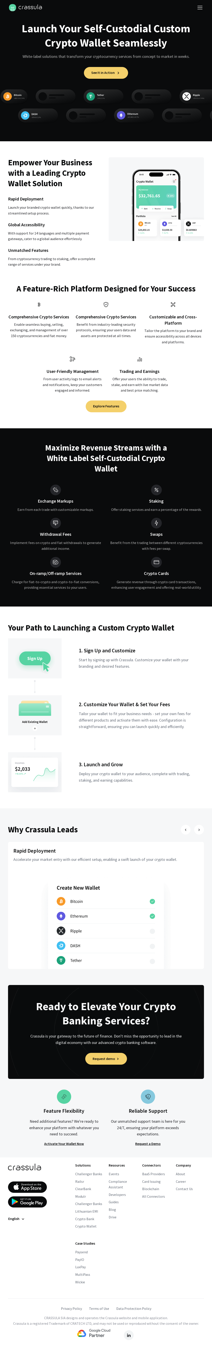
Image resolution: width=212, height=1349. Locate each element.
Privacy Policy (71, 1308)
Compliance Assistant (118, 1184)
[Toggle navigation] (199, 8)
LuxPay (80, 1267)
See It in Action (106, 72)
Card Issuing (151, 1181)
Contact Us (184, 1189)
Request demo (106, 1058)
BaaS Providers (153, 1174)
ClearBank (83, 1189)
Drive (112, 1217)
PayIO (79, 1259)
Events (114, 1174)
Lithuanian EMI (86, 1211)
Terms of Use (99, 1308)
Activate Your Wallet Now (64, 1143)
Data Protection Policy (133, 1308)
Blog (112, 1209)
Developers (117, 1194)
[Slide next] (199, 830)
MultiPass (82, 1274)
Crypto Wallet (86, 1226)
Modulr (80, 1196)
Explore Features (106, 406)
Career (181, 1181)
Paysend (81, 1252)
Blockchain (150, 1189)
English (13, 1218)
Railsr (79, 1181)
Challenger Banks (88, 1174)
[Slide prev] (186, 830)
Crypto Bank (84, 1219)
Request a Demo (148, 1143)
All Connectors (153, 1196)
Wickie (80, 1282)
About (180, 1174)
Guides (114, 1202)
